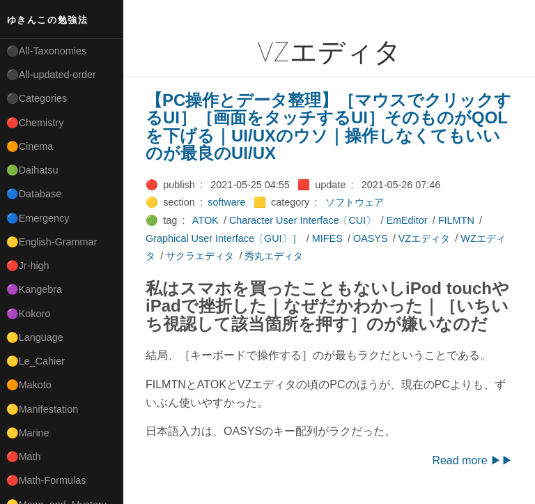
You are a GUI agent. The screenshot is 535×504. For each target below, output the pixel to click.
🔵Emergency (38, 218)
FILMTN (456, 220)
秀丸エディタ (274, 255)
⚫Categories (37, 98)
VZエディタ (424, 238)
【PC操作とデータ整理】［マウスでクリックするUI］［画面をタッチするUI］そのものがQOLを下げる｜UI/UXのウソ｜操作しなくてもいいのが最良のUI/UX (328, 127)
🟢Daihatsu (32, 170)
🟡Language (34, 337)
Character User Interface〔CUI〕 (302, 220)
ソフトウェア (354, 202)
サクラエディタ (200, 255)
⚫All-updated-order (51, 74)
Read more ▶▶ (472, 460)
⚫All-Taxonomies (46, 50)
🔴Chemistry (35, 122)
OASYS (370, 238)
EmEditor (406, 220)
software (226, 202)
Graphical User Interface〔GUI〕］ (224, 238)
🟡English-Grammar (52, 241)
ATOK (205, 220)
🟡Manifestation (42, 409)
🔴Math (23, 456)
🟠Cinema (30, 146)
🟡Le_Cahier (35, 361)
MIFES (327, 238)
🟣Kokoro (28, 313)
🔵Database (34, 193)
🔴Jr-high (27, 265)
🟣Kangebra (34, 289)
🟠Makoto (29, 384)
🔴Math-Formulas (46, 480)
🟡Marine (27, 432)
